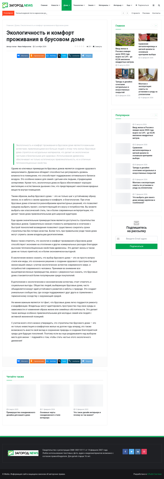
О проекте (136, 13)
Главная (44, 5)
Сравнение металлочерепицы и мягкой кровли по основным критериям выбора (148, 49)
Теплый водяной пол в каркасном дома (32, 13)
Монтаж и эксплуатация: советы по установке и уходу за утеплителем (144, 185)
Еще (128, 5)
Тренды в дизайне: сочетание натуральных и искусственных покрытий (124, 87)
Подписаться (142, 5)
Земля (91, 5)
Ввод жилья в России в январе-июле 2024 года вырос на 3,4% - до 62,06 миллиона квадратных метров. (144, 132)
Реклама (146, 13)
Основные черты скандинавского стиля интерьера (50, 415)
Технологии (78, 5)
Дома (66, 5)
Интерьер (117, 5)
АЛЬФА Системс (154, 474)
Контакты (156, 13)
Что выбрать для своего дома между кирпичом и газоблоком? (144, 200)
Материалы (103, 5)
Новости (54, 5)
